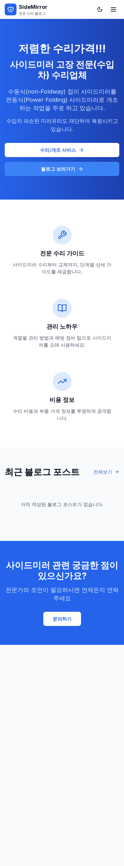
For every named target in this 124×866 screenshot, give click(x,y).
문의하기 (62, 619)
